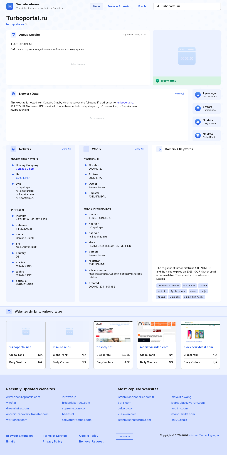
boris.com (124, 402)
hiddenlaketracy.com (76, 402)
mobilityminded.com (154, 347)
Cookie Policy (88, 435)
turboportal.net (20, 347)
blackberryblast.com (198, 347)
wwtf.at (11, 402)
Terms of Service (55, 435)
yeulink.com (179, 408)
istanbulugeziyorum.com (188, 402)
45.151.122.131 (23, 177)
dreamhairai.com (17, 408)
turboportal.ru (16, 24)
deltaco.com (126, 408)
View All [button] (179, 93)
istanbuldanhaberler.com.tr (136, 397)
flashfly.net (104, 347)
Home (96, 6)
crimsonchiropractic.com (23, 397)
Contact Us (124, 436)
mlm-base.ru (62, 347)
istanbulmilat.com (183, 414)
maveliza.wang (181, 397)
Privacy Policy (52, 441)
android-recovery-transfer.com (27, 414)
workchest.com (16, 420)
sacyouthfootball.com (77, 420)
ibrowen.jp (69, 397)
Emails (142, 6)
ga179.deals (179, 420)
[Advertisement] (78, 74)
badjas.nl (68, 414)
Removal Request (91, 441)
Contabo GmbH (25, 168)
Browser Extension (119, 6)
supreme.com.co (73, 408)
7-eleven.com (127, 414)
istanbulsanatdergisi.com (134, 420)
